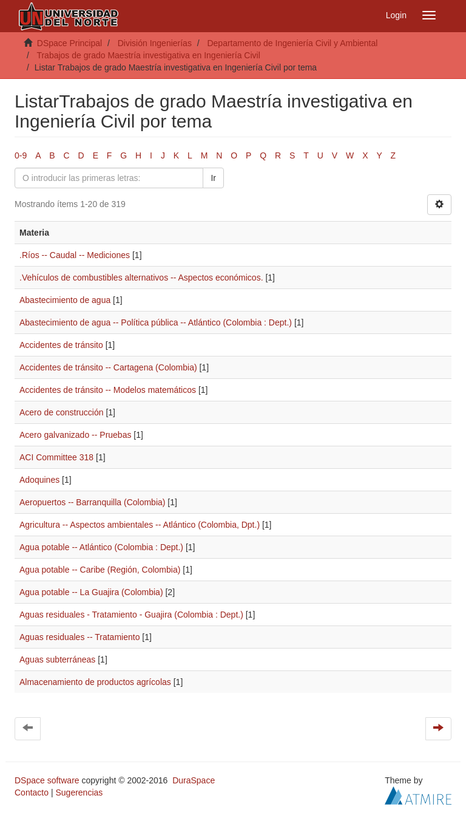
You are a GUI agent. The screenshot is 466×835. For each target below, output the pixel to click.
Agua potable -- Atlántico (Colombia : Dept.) (101, 547)
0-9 (21, 155)
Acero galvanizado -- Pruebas (75, 435)
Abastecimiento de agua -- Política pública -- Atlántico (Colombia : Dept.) (155, 322)
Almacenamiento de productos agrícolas (95, 682)
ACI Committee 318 (56, 457)
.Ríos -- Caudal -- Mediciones (74, 255)
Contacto (32, 792)
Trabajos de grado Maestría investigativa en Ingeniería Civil (148, 55)
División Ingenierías (155, 43)
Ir (213, 178)
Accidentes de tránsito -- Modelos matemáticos (107, 390)
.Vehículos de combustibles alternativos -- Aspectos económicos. (141, 277)
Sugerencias (79, 792)
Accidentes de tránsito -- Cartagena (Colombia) (108, 367)
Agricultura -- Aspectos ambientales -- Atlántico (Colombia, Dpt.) (139, 525)
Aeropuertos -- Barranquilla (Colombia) (92, 502)
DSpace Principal (69, 43)
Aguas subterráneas (57, 659)
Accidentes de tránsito (61, 345)
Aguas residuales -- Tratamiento (79, 637)
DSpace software (47, 780)
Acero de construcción (61, 412)
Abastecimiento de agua (64, 300)
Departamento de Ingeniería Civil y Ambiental (292, 43)
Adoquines (39, 480)
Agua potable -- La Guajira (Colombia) (91, 592)
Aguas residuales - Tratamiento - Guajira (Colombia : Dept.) (131, 614)
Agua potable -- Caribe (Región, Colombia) (99, 569)
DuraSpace (193, 780)
